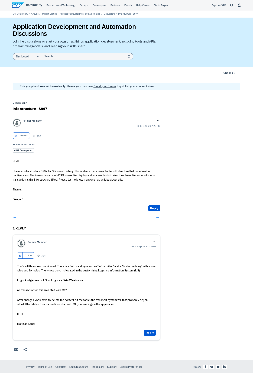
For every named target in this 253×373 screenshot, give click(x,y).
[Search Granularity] (27, 56)
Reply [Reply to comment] (150, 332)
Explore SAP (219, 5)
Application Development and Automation (80, 14)
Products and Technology (61, 5)
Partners (115, 5)
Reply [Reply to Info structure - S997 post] (154, 208)
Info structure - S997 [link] (128, 14)
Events (128, 5)
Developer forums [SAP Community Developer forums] (104, 86)
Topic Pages (161, 5)
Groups (84, 5)
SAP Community (20, 14)
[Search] (87, 56)
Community (34, 5)
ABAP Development (23, 150)
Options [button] (228, 73)
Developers (99, 5)
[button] (15, 136)
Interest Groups (49, 14)
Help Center (143, 5)
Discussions (109, 14)
